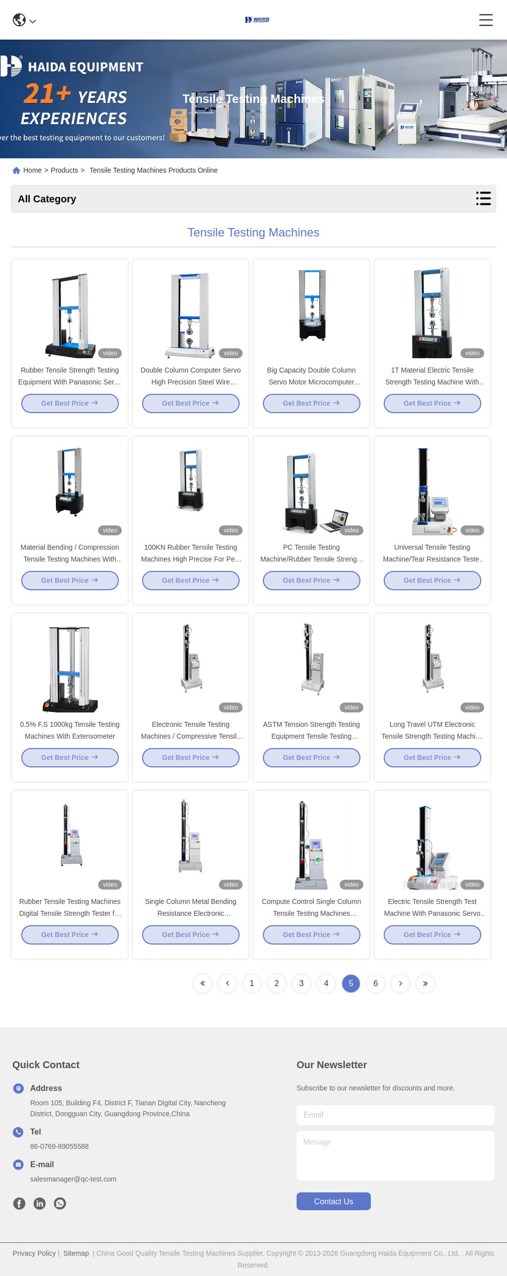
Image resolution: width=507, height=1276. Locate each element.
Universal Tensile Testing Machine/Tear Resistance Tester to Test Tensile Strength (432, 567)
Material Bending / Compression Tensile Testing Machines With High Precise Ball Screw (70, 567)
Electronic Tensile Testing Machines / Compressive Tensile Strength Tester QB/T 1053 (191, 744)
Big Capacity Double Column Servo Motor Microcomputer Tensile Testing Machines (311, 390)
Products (64, 170)
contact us (333, 1201)
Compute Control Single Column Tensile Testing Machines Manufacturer (311, 921)
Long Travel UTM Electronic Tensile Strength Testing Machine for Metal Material (432, 744)
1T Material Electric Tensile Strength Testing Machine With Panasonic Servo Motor (432, 390)
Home (32, 170)
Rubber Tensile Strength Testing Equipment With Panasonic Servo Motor (70, 390)
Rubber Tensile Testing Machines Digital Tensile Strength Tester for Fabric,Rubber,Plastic (70, 921)
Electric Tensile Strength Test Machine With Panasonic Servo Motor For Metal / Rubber (432, 921)
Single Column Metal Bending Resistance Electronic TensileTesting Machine (190, 921)
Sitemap (76, 1253)
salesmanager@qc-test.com (73, 1179)
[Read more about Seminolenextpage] (202, 983)
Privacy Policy (34, 1253)
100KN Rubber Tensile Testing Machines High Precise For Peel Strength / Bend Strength (190, 567)
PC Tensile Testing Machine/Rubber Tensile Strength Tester (311, 567)
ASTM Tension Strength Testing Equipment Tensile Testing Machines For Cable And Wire (311, 744)
